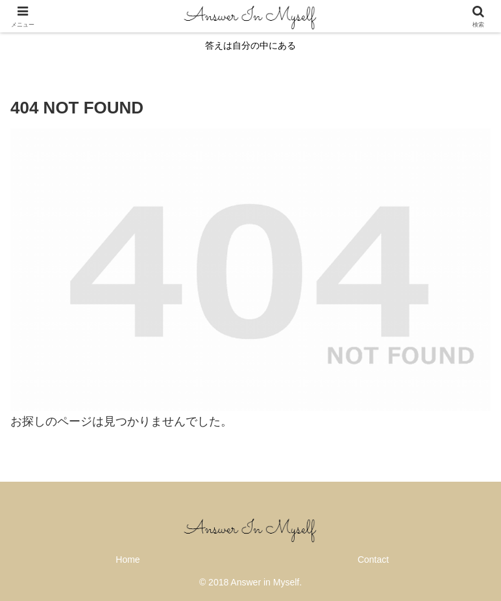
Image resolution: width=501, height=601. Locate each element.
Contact (373, 559)
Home (128, 559)
